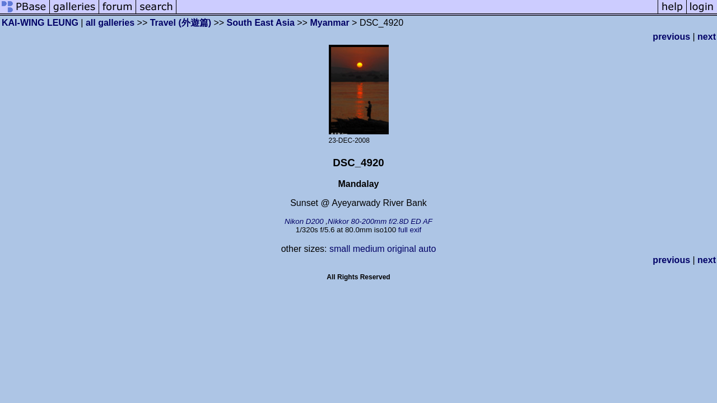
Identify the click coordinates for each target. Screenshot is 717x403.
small (339, 249)
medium (369, 249)
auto (427, 249)
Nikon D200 (304, 221)
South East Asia (261, 22)
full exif (409, 230)
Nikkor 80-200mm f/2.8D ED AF (380, 221)
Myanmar (329, 22)
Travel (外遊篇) (180, 22)
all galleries (110, 22)
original (401, 249)
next (706, 36)
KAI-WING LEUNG (40, 22)
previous (671, 36)
